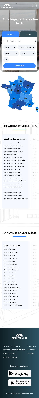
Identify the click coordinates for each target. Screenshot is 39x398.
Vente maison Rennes (10, 279)
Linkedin (31, 353)
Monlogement (15, 394)
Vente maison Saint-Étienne (12, 287)
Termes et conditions (11, 346)
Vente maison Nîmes (10, 302)
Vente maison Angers (10, 293)
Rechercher (19, 66)
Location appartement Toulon (13, 184)
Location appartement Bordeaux (14, 166)
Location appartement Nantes (13, 157)
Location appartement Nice (12, 154)
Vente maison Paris (9, 249)
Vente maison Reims (10, 281)
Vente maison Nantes (10, 264)
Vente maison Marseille (11, 252)
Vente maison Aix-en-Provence (13, 305)
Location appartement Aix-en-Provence (16, 198)
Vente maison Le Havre (11, 284)
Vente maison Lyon (9, 255)
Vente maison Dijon (9, 299)
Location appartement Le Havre (13, 178)
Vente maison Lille (9, 276)
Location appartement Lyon (12, 148)
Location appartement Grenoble (14, 190)
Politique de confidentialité (14, 350)
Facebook (31, 350)
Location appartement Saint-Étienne (15, 181)
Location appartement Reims (12, 175)
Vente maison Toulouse (11, 258)
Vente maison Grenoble (11, 296)
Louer (28, 34)
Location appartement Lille (12, 169)
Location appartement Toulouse (13, 151)
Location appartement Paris (12, 143)
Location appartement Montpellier (14, 160)
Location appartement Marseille (13, 145)
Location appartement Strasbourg (14, 163)
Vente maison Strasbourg (11, 270)
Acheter (10, 34)
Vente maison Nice (9, 261)
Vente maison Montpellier (11, 267)
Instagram (32, 346)
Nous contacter (9, 353)
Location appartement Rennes (13, 172)
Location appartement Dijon (12, 192)
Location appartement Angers (13, 187)
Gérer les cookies (10, 357)
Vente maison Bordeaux (11, 273)
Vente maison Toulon (10, 290)
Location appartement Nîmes (13, 195)
